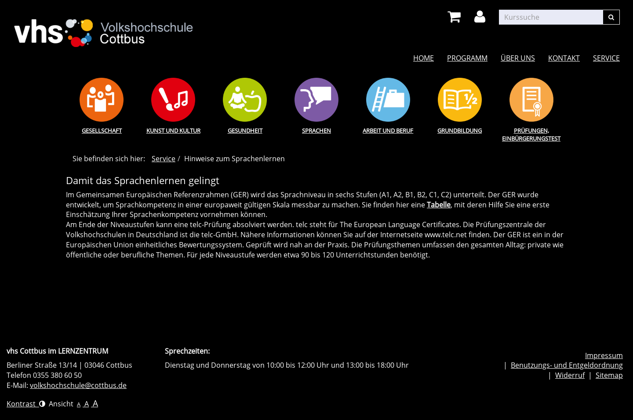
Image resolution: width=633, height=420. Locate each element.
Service (606, 58)
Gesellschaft (102, 130)
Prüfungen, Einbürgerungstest (531, 135)
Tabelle (439, 205)
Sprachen (316, 130)
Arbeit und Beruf (388, 130)
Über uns (518, 58)
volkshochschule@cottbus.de (78, 385)
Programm (467, 58)
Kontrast (26, 404)
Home (423, 58)
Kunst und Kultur (173, 130)
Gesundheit (245, 130)
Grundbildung (459, 130)
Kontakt (564, 58)
